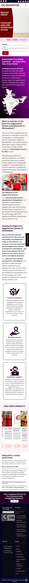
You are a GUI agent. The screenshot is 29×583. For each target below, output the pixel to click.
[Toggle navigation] (26, 5)
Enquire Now (27, 240)
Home (9, 40)
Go (5, 53)
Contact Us (14, 501)
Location (15, 40)
